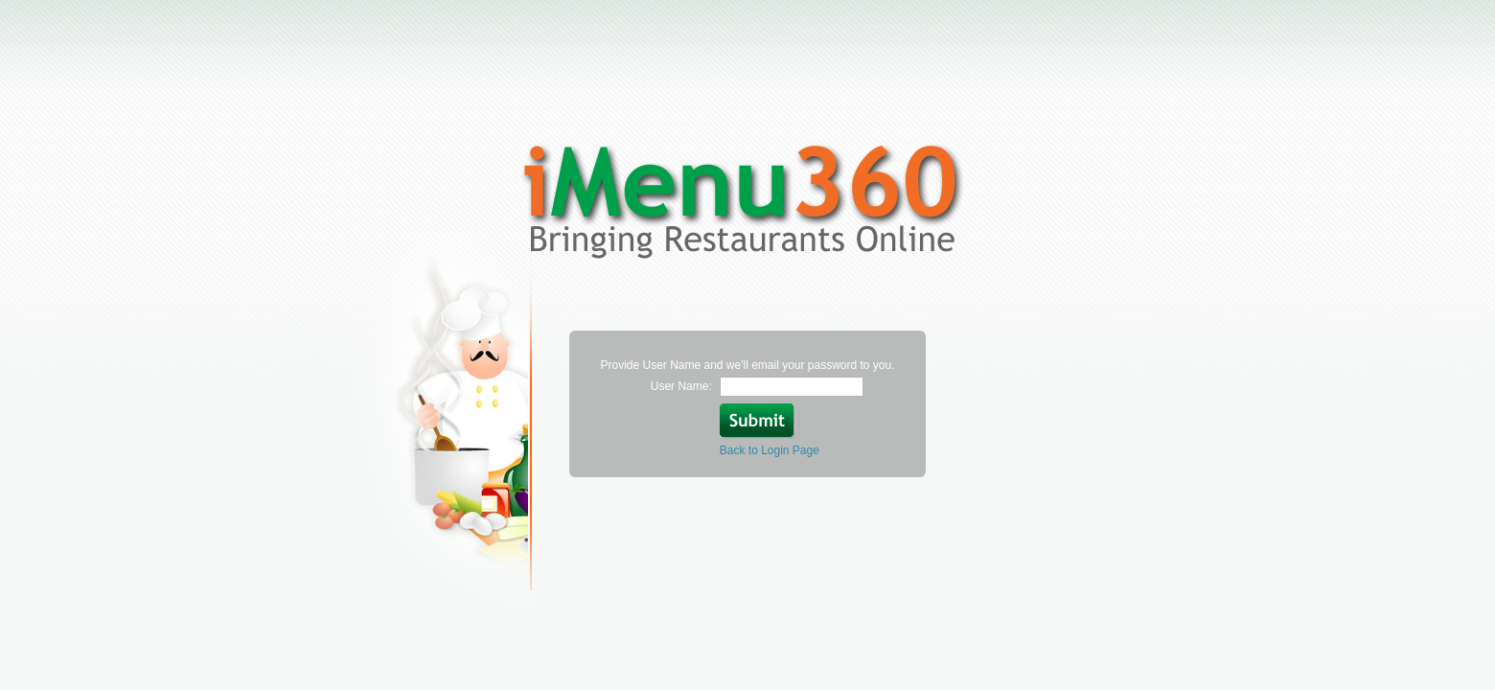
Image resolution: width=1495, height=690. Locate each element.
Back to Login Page (769, 450)
